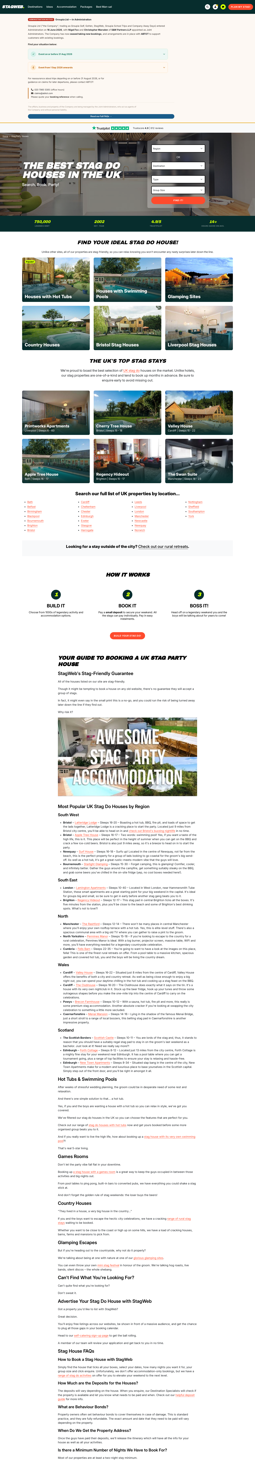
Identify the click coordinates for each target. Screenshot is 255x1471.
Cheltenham (88, 506)
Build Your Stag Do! (127, 635)
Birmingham (34, 511)
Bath (30, 502)
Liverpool (140, 506)
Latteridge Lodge (86, 822)
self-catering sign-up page (91, 1335)
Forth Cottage (89, 1050)
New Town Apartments (95, 1062)
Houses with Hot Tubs (48, 296)
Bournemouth (35, 520)
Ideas (49, 6)
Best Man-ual (104, 6)
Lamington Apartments (91, 887)
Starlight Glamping (96, 864)
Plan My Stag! (240, 7)
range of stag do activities (74, 1375)
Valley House (180, 426)
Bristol (31, 530)
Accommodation (66, 6)
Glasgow (86, 525)
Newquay (140, 525)
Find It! (178, 200)
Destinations (35, 6)
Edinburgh (87, 516)
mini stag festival (108, 1265)
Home (5, 136)
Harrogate (87, 530)
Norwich (140, 530)
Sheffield (193, 506)
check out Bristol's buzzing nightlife (152, 830)
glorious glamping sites (148, 1258)
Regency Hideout (112, 474)
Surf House (86, 851)
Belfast (31, 506)
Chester (85, 511)
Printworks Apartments (47, 426)
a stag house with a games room (94, 1172)
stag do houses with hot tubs (107, 1125)
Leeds (138, 502)
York (191, 516)
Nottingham (195, 502)
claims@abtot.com (43, 93)
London (139, 511)
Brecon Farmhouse (87, 1001)
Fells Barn (84, 949)
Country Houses (42, 344)
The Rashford (91, 924)
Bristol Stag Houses (117, 344)
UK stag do (131, 370)
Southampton (196, 511)
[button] (215, 6)
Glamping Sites (184, 296)
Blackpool (33, 516)
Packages (86, 6)
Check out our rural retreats (163, 546)
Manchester (142, 516)
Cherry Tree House (114, 426)
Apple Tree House (41, 474)
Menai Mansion (98, 1014)
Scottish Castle (104, 1037)
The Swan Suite (182, 474)
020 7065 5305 (42, 89)
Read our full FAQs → (101, 116)
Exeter (85, 520)
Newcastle (141, 520)
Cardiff (85, 502)
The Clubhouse (85, 985)
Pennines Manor (97, 936)
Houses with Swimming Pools (121, 293)
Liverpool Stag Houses (192, 344)
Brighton (32, 525)
